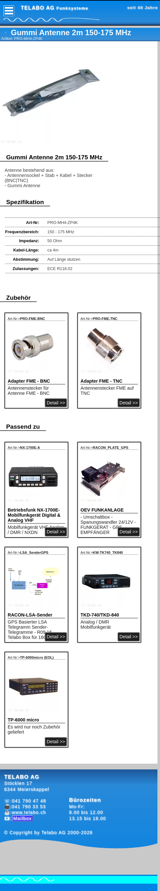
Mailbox (22, 818)
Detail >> (56, 402)
